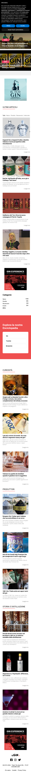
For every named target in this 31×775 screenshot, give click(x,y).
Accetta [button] (23, 25)
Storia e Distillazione (14, 606)
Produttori (8, 489)
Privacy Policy (22, 770)
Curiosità (7, 370)
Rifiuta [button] (8, 25)
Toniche (8, 341)
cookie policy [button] (25, 12)
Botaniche (9, 346)
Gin (7, 336)
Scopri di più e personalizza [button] (15, 29)
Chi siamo (8, 770)
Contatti (14, 770)
